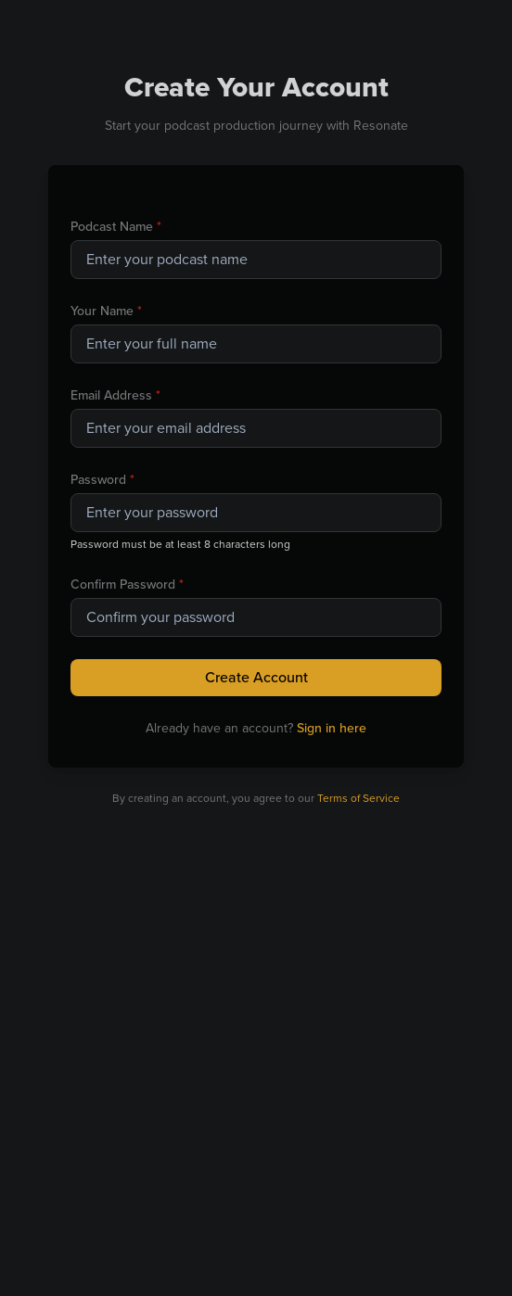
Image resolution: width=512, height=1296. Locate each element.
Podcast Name (115, 227)
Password (102, 480)
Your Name (106, 311)
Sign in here (331, 728)
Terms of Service (358, 798)
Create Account (256, 677)
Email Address (115, 395)
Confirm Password (127, 584)
